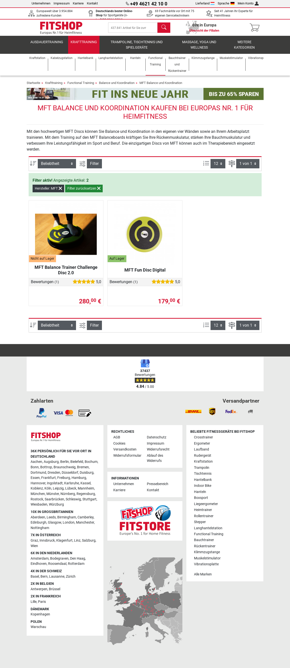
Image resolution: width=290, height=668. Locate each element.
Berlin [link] (64, 462)
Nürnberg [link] (67, 494)
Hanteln (200, 492)
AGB (116, 437)
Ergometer (202, 443)
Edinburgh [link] (38, 522)
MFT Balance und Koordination (160, 86)
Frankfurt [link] (48, 478)
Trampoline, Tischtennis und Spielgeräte (137, 48)
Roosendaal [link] (57, 564)
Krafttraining (84, 45)
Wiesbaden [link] (39, 504)
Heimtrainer (203, 510)
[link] (41, 413)
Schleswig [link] (73, 499)
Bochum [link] (91, 462)
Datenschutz (156, 437)
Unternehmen (41, 3)
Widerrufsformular (127, 455)
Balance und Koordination (117, 86)
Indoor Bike (202, 486)
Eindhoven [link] (39, 564)
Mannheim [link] (86, 489)
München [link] (38, 494)
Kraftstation (203, 461)
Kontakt (92, 3)
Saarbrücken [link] (54, 499)
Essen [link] (35, 478)
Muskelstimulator (207, 558)
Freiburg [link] (63, 478)
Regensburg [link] (86, 494)
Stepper (200, 522)
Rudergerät (202, 455)
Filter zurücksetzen (83, 192)
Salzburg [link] (89, 540)
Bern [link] (44, 576)
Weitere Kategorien (244, 48)
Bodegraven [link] (59, 558)
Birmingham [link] (66, 517)
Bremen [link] (83, 467)
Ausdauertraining (46, 45)
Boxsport (201, 498)
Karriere (78, 3)
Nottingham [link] (40, 528)
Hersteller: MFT (48, 192)
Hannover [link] (38, 483)
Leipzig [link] (58, 489)
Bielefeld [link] (76, 462)
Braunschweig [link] (65, 467)
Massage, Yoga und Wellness (199, 48)
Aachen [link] (36, 462)
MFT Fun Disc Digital (145, 273)
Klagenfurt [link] (64, 540)
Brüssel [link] (54, 589)
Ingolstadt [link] (55, 483)
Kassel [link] (85, 483)
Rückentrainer (204, 546)
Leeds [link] (51, 517)
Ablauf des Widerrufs (155, 458)
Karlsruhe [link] (71, 483)
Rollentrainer (203, 516)
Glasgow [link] (54, 522)
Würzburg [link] (56, 504)
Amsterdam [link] (40, 558)
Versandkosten (124, 449)
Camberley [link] (85, 517)
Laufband (201, 449)
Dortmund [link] (38, 473)
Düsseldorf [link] (70, 473)
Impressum (62, 3)
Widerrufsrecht (158, 449)
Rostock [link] (37, 499)
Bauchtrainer (204, 540)
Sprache (226, 3)
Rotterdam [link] (76, 564)
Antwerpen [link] (39, 589)
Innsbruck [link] (47, 540)
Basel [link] (35, 576)
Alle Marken (203, 574)
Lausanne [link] (56, 576)
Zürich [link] (71, 576)
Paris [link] (42, 602)
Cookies (119, 443)
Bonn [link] (35, 467)
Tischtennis (203, 474)
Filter (94, 167)
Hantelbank (203, 480)
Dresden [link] (54, 473)
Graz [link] (34, 540)
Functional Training (80, 86)
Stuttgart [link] (89, 499)
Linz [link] (77, 540)
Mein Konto (248, 3)
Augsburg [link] (51, 462)
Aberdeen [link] (38, 517)
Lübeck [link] (70, 489)
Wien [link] (34, 546)
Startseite (33, 86)
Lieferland (205, 3)
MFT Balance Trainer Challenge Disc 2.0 (66, 273)
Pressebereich (157, 484)
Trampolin (201, 468)
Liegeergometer (206, 504)
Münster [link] (52, 494)
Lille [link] (34, 602)
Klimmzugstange (207, 552)
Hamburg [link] (79, 478)
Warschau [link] (38, 627)
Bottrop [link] (46, 467)
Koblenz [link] (37, 489)
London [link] (69, 522)
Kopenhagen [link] (40, 614)
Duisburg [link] (87, 473)
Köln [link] (47, 489)
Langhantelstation (208, 528)
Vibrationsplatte (206, 564)
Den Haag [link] (77, 558)
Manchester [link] (85, 522)
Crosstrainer (203, 437)
